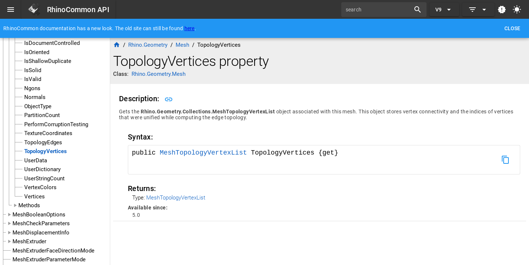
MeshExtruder (29, 241)
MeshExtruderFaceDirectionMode (53, 250)
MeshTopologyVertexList (205, 152)
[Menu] (10, 9)
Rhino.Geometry (148, 45)
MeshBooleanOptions (38, 214)
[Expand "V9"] (444, 9)
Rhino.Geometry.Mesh (159, 74)
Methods (29, 205)
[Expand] (478, 9)
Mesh (182, 45)
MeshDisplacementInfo (40, 232)
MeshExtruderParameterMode (49, 259)
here (189, 28)
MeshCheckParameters (41, 223)
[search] (378, 9)
